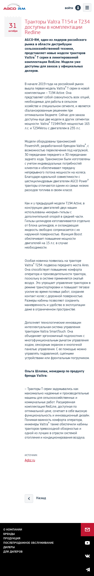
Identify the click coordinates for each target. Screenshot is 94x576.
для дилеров (13, 551)
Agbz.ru (30, 460)
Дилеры (9, 547)
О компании (12, 529)
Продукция (11, 538)
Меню (87, 7)
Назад (41, 498)
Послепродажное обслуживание (28, 542)
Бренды (9, 534)
